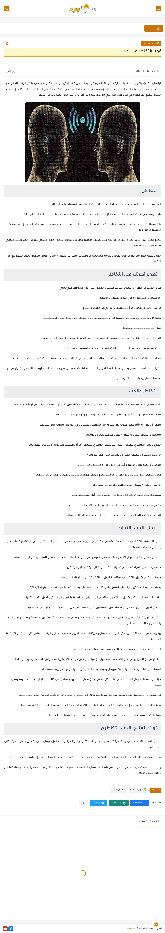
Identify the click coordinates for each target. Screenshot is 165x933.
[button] (139, 803)
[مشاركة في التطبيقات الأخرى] (83, 803)
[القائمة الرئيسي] (158, 8)
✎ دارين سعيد (118, 790)
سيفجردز (131, 928)
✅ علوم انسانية (151, 44)
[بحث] (6, 8)
